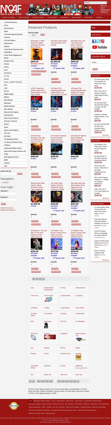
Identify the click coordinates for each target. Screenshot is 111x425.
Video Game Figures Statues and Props (15, 152)
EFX (32, 374)
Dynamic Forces (66, 353)
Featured (7, 37)
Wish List (103, 6)
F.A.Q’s (53, 401)
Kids (5, 85)
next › (40, 279)
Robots (6, 124)
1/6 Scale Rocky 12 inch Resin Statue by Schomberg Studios (100, 158)
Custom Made (80, 313)
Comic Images (48, 295)
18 (71, 381)
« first (30, 381)
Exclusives (7, 73)
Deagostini (64, 333)
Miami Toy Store (50, 413)
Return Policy (70, 401)
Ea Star (63, 366)
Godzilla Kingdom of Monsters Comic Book (93, 407)
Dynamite (79, 353)
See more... (106, 135)
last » (43, 279)
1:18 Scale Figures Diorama (13, 34)
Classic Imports (80, 288)
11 (43, 381)
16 (63, 381)
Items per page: (33, 32)
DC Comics (34, 333)
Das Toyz (63, 321)
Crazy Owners (80, 308)
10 (39, 381)
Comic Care (34, 295)
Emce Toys (79, 374)
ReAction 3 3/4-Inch (10, 121)
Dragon (78, 348)
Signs (6, 31)
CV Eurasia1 (48, 313)
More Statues (8, 109)
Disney (6, 67)
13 (51, 381)
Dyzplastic (47, 366)
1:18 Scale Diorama (10, 22)
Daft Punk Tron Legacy (72, 407)
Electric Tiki (47, 374)
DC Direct (47, 333)
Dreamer (33, 353)
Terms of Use (79, 401)
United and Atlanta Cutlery (13, 148)
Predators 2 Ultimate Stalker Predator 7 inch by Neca (101, 117)
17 (67, 381)
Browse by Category (8, 17)
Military (6, 97)
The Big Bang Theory (11, 139)
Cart (93, 28)
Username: (5, 191)
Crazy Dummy (65, 308)
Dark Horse (47, 321)
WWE (6, 160)
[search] (95, 2)
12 (47, 381)
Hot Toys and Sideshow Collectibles (39, 410)
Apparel (6, 46)
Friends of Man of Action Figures (87, 410)
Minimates (7, 103)
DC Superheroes (104, 404)
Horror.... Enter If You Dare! (13, 82)
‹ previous (33, 381)
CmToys (63, 288)
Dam (32, 321)
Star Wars (7, 136)
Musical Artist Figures (11, 112)
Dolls (6, 70)
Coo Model (79, 295)
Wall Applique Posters (11, 157)
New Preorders (76, 17)
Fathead (6, 163)
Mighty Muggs (9, 94)
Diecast (6, 64)
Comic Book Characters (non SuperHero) (13, 51)
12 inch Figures (52, 17)
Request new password (8, 210)
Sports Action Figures (11, 130)
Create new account (7, 208)
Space (6, 127)
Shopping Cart (105, 10)
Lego (6, 88)
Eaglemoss (79, 366)
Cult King (63, 313)
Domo (6, 25)
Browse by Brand (23, 17)
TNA (5, 166)
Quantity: (54, 72)
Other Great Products (11, 118)
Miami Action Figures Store (37, 413)
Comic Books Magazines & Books (13, 56)
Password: (5, 197)
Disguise (46, 348)
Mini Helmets (8, 100)
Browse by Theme (38, 17)
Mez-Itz (6, 91)
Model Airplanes (9, 106)
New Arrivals (89, 17)
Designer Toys (9, 61)
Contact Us (104, 12)
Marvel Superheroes (35, 407)
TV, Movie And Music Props (13, 142)
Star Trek (7, 133)
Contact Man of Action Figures (93, 401)
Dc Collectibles (80, 321)
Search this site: (6, 171)
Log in (102, 8)
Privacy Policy (61, 401)
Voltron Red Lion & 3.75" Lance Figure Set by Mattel (101, 191)
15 (59, 381)
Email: (94, 62)
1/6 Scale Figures (9, 40)
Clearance (99, 17)
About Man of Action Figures (42, 401)
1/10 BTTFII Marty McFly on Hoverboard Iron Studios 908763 (101, 233)
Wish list (6, 182)
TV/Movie (7, 145)
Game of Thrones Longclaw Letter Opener (99, 253)
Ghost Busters (9, 28)
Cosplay (46, 308)
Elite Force (64, 374)
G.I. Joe (6, 76)
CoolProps (34, 308)
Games (6, 79)
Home (30, 401)
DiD (32, 348)
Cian (32, 288)
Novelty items (8, 115)
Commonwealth (65, 295)
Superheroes (64, 17)
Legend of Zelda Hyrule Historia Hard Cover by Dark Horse (101, 243)
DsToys (46, 353)
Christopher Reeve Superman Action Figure (63, 410)
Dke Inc (63, 348)
